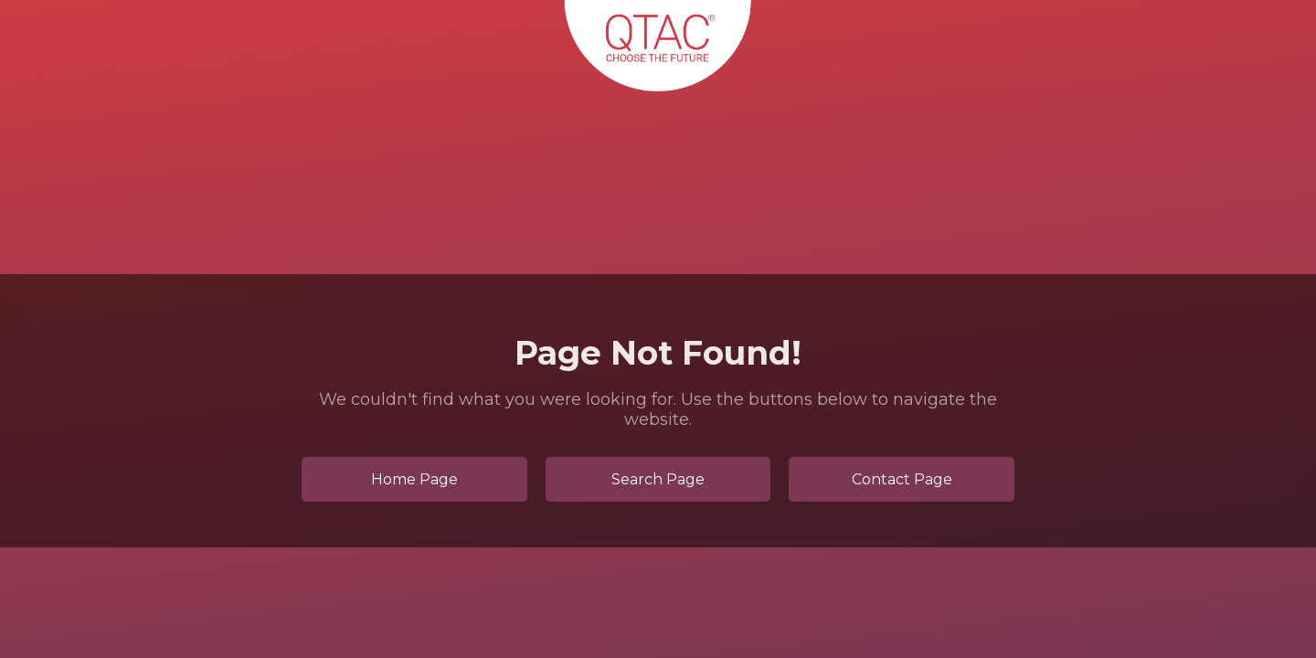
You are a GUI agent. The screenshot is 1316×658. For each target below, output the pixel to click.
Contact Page (902, 479)
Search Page (658, 479)
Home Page (414, 479)
